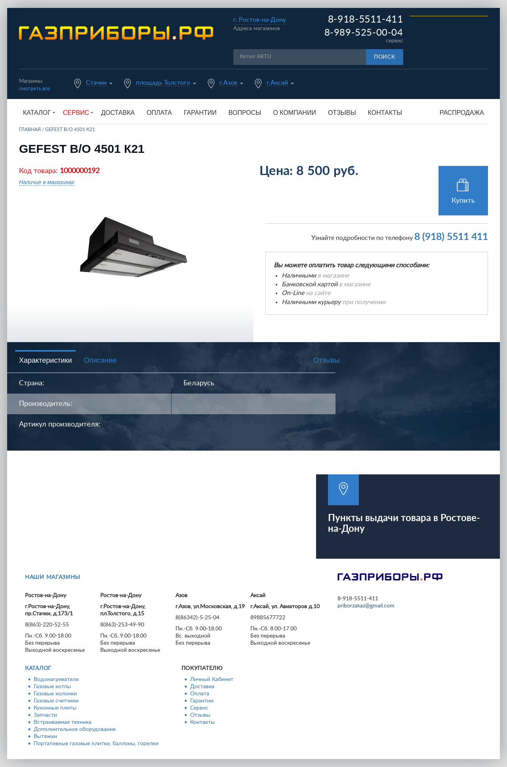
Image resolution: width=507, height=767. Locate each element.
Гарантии (200, 112)
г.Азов (228, 83)
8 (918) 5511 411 (451, 237)
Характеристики (45, 360)
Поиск (384, 57)
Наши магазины (52, 577)
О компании (294, 112)
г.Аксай (277, 83)
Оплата (159, 112)
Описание (100, 360)
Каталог (38, 668)
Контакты (385, 112)
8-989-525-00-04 (363, 33)
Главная (30, 129)
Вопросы (245, 112)
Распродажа (462, 112)
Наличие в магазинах (46, 182)
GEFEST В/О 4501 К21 (70, 129)
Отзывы (342, 112)
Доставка (118, 112)
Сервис (199, 708)
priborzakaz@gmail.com (366, 606)
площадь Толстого (163, 83)
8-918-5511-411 (365, 20)
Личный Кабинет (211, 679)
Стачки (96, 83)
